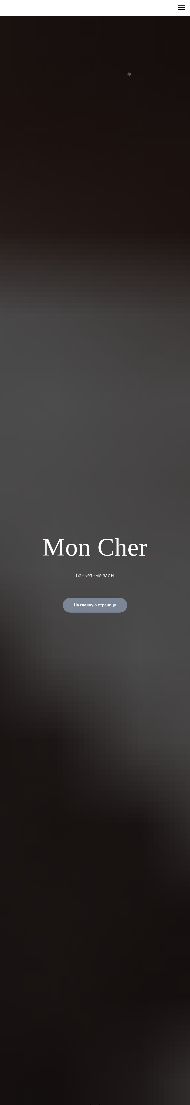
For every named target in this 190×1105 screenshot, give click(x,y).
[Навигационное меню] (181, 7)
